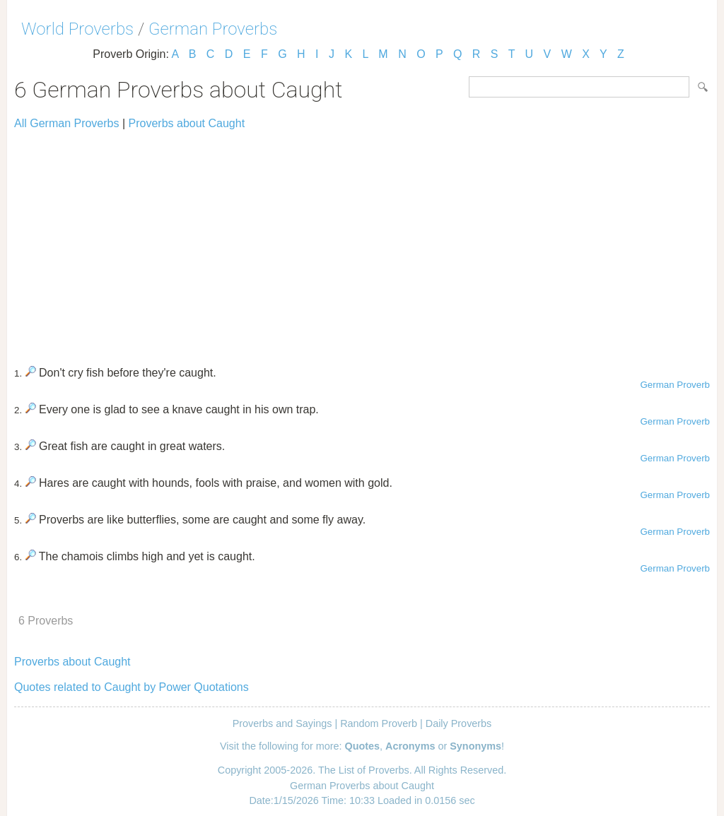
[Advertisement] (362, 242)
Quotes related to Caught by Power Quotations (131, 687)
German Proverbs (212, 29)
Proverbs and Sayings (282, 723)
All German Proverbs (66, 123)
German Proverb (675, 384)
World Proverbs (77, 29)
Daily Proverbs (459, 723)
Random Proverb (378, 723)
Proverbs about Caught (187, 123)
